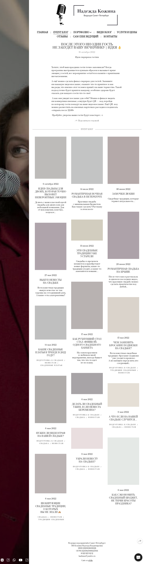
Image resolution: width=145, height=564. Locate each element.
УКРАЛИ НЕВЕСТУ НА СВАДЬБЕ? (87, 461)
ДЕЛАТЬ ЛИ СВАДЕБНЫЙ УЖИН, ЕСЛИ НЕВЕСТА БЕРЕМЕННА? (87, 408)
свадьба (80, 418)
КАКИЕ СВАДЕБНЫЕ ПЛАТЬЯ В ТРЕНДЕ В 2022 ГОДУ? (50, 353)
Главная (42, 32)
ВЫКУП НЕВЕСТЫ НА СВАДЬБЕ (51, 282)
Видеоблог (104, 32)
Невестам (124, 374)
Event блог (60, 32)
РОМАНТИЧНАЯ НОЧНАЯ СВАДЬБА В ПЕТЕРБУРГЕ (87, 196)
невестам (94, 418)
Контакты (110, 36)
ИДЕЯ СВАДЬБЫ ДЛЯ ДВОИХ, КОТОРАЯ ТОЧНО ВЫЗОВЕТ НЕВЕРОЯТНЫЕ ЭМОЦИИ (50, 194)
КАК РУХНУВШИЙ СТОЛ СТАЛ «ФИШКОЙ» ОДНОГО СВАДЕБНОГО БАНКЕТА (87, 344)
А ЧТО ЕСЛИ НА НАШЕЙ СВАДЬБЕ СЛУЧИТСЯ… (123, 419)
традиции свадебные (123, 371)
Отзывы (62, 36)
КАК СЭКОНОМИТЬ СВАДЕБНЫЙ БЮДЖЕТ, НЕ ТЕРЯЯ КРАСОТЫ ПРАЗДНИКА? (123, 500)
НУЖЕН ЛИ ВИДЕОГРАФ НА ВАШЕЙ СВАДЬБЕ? (50, 435)
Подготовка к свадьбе (122, 369)
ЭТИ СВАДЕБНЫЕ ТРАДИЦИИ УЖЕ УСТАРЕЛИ (87, 254)
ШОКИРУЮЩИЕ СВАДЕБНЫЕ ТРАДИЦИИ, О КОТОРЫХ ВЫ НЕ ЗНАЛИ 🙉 (50, 509)
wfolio (90, 560)
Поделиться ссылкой (88, 121)
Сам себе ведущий (85, 36)
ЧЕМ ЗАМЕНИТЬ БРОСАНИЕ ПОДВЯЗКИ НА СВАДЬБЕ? (123, 346)
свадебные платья (51, 366)
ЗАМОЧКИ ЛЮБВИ (123, 194)
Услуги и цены (127, 32)
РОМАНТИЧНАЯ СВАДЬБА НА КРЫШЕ (123, 271)
